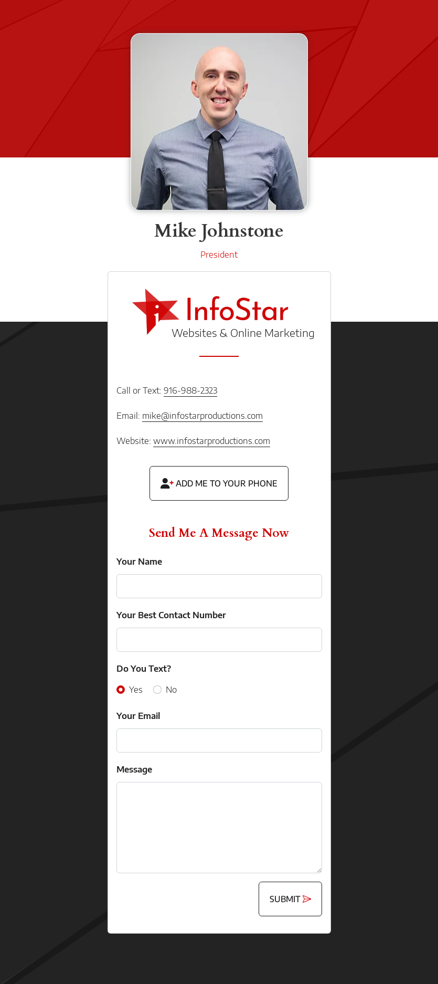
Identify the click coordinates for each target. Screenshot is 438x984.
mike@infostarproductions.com (202, 415)
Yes (136, 689)
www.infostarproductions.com (211, 441)
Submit (290, 899)
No (171, 689)
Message (134, 769)
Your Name (139, 561)
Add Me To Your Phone (219, 483)
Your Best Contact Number (171, 615)
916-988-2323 (190, 390)
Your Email (138, 716)
